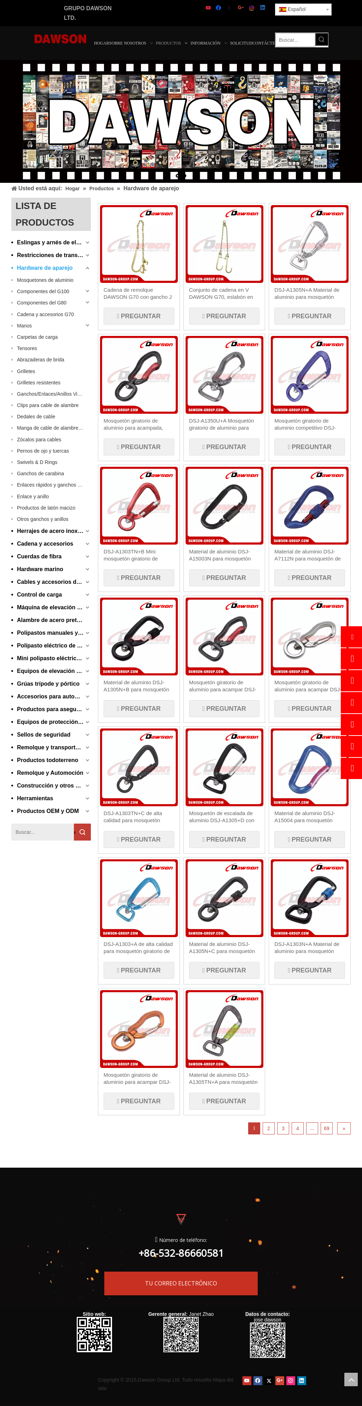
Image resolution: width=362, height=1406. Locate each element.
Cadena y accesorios (45, 544)
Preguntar (139, 316)
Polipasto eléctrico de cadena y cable (54, 646)
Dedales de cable (36, 416)
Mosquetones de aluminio (45, 280)
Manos (24, 326)
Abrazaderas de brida (40, 359)
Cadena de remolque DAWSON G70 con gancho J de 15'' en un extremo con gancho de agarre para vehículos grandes (138, 294)
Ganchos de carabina (40, 473)
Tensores (27, 348)
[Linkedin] (263, 8)
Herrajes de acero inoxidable (54, 531)
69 (326, 1128)
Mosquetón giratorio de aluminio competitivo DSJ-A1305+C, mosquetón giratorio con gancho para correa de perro (304, 424)
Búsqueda (75, 832)
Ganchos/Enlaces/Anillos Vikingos (54, 394)
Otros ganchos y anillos (43, 519)
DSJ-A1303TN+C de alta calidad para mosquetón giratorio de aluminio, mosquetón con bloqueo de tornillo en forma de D (136, 817)
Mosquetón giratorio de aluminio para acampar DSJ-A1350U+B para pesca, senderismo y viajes (307, 686)
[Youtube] (208, 8)
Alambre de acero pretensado (54, 620)
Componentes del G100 (43, 291)
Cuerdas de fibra (39, 556)
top (351, 1379)
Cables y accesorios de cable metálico (54, 582)
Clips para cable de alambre (47, 405)
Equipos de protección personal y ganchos (54, 722)
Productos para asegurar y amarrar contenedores (54, 709)
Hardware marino (40, 569)
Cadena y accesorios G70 (45, 314)
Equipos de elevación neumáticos (54, 671)
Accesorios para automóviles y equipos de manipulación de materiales (54, 696)
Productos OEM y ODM (48, 811)
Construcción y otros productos (54, 786)
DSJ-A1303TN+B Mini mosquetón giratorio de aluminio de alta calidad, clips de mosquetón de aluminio (138, 555)
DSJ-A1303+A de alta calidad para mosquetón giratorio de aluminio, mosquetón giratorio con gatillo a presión (138, 948)
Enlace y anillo (33, 496)
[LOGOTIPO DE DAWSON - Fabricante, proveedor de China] (60, 38)
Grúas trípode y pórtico (48, 684)
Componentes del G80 (41, 303)
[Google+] (241, 8)
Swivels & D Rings (37, 462)
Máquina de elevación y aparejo (54, 607)
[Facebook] (219, 8)
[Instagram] (252, 8)
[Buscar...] (295, 40)
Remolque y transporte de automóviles (54, 747)
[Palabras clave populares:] (321, 39)
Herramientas (35, 798)
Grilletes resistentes (38, 382)
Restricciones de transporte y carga (54, 255)
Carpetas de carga (37, 337)
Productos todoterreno (47, 760)
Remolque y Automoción (50, 773)
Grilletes (26, 371)
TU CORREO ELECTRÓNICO (181, 1280)
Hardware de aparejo (44, 268)
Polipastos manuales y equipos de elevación (54, 633)
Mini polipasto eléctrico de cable (54, 658)
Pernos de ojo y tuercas (43, 451)
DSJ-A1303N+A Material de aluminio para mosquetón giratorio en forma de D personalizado (306, 948)
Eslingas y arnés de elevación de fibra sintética (54, 242)
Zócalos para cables (39, 439)
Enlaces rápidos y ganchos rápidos (54, 485)
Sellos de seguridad (43, 735)
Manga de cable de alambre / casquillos (54, 428)
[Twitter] (230, 8)
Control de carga (39, 595)
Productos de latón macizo (46, 508)
